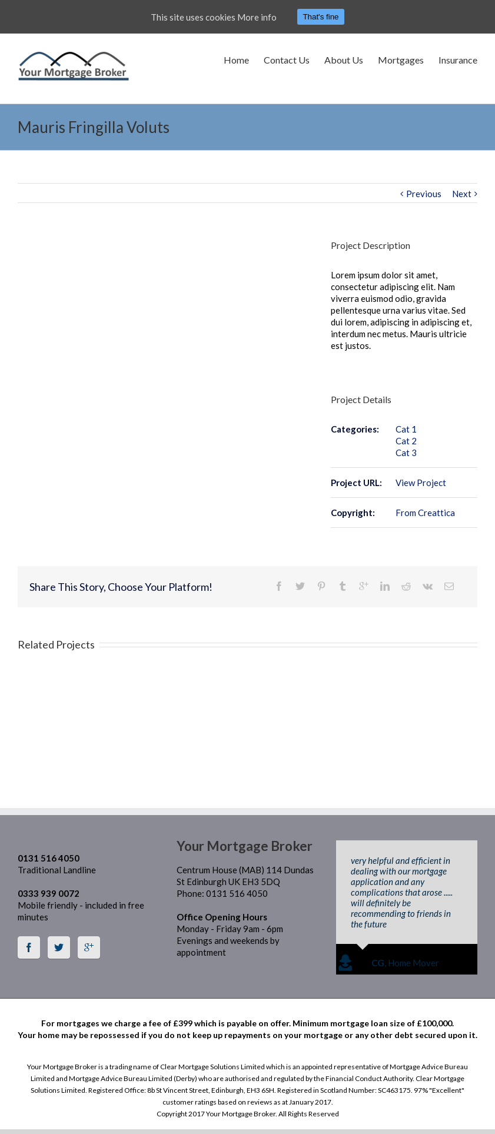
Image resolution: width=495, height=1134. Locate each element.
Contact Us (287, 59)
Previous (423, 193)
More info (257, 17)
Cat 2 (406, 440)
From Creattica (425, 512)
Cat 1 (406, 429)
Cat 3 (406, 452)
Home (236, 59)
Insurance (457, 59)
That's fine (320, 16)
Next (461, 193)
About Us (343, 59)
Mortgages (401, 59)
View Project (421, 482)
